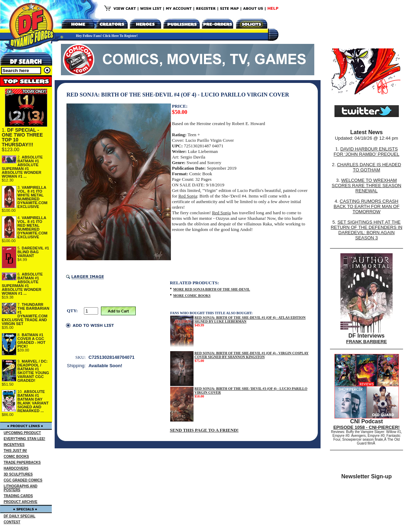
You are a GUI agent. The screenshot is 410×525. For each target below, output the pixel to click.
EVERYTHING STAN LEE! (24, 439)
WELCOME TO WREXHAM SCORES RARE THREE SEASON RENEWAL (366, 185)
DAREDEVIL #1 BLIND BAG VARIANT (33, 252)
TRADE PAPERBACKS (22, 462)
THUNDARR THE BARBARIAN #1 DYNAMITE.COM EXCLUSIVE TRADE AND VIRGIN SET (25, 314)
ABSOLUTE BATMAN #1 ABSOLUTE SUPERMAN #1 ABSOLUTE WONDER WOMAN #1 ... (22, 166)
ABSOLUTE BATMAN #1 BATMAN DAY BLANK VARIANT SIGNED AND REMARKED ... (33, 401)
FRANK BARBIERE (366, 341)
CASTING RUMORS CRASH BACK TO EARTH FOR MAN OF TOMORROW (366, 206)
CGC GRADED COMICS (23, 480)
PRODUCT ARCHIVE (21, 502)
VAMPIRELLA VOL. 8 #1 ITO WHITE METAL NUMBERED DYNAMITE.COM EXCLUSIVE (32, 197)
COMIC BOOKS (16, 456)
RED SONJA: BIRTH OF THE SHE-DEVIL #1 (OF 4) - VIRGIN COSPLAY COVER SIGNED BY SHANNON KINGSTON (252, 355)
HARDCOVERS (16, 468)
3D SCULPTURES (18, 474)
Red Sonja (187, 196)
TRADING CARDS (18, 496)
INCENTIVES (14, 445)
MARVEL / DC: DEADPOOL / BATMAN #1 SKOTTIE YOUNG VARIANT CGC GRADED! (33, 371)
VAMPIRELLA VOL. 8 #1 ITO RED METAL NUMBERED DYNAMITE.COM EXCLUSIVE (32, 227)
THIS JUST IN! (15, 451)
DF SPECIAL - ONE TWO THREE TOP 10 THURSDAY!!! (22, 137)
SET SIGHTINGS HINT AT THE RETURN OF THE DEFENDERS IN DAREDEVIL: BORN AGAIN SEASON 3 (366, 229)
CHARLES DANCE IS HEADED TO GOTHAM (369, 167)
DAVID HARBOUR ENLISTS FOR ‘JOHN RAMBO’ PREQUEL (367, 151)
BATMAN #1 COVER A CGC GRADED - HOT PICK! (31, 340)
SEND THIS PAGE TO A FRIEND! (204, 430)
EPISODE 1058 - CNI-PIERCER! (366, 427)
